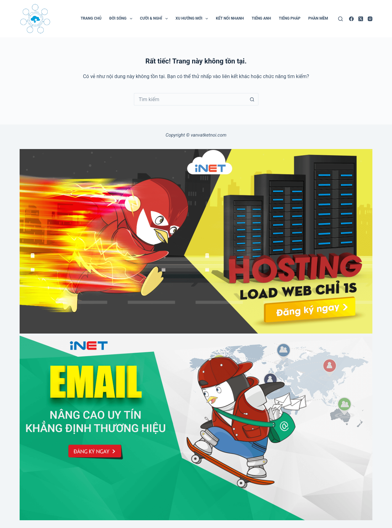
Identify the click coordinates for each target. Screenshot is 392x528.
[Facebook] (351, 18)
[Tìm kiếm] (340, 18)
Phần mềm (318, 18)
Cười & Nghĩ (155, 18)
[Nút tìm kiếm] (252, 99)
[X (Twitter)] (360, 18)
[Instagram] (370, 18)
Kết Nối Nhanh (230, 18)
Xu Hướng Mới (193, 18)
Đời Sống (122, 18)
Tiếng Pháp (289, 18)
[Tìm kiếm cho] (190, 99)
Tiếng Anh (261, 18)
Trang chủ (91, 18)
